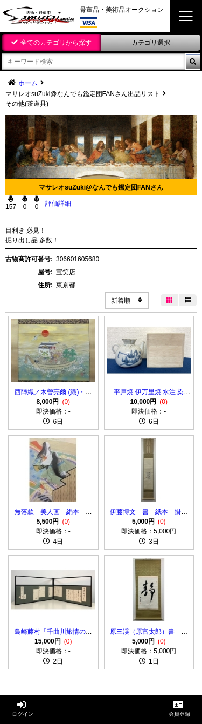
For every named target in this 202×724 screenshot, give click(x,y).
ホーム (28, 83)
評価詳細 (58, 203)
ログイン (22, 708)
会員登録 (179, 708)
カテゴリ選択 (150, 42)
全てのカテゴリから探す (56, 42)
